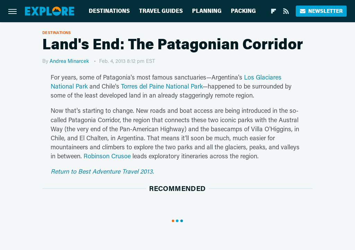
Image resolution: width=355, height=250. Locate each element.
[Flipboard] (273, 11)
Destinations (109, 11)
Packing (243, 11)
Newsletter (321, 11)
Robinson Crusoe (107, 156)
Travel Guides (161, 11)
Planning (207, 11)
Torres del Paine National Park (161, 86)
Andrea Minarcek (69, 60)
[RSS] (286, 11)
